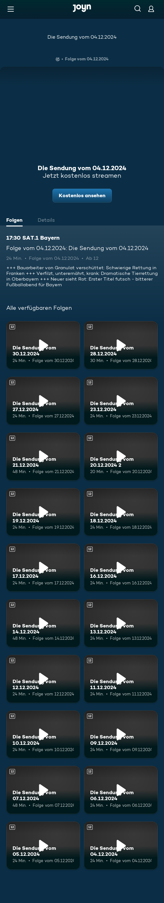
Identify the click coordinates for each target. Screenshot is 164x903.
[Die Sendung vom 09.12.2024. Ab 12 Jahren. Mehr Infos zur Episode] (121, 735)
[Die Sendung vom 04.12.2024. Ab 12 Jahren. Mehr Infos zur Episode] (121, 846)
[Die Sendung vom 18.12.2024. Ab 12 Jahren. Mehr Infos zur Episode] (121, 512)
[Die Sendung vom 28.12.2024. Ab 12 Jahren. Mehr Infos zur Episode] (121, 345)
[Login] (151, 8)
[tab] (16, 220)
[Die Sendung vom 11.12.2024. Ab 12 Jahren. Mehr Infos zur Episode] (121, 679)
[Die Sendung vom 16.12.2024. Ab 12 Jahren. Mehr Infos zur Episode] (121, 567)
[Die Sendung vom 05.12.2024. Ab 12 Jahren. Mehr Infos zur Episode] (43, 846)
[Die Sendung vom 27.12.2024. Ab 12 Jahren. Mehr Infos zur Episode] (43, 401)
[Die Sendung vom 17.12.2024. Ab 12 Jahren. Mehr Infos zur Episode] (43, 567)
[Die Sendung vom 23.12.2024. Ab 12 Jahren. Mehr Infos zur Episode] (121, 401)
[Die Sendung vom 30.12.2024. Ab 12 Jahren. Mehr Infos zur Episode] (43, 345)
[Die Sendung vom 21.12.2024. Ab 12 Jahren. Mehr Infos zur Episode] (43, 456)
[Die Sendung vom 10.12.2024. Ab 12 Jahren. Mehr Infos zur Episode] (43, 735)
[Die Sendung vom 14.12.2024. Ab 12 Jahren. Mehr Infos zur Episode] (43, 623)
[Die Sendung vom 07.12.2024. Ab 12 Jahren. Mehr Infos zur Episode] (43, 790)
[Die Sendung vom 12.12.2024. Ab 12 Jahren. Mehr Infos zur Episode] (43, 679)
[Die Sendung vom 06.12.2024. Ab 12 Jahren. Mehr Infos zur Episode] (121, 790)
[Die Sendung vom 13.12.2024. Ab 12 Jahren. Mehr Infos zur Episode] (121, 623)
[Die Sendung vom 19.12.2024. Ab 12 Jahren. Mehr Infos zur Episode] (43, 512)
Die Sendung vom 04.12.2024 (82, 37)
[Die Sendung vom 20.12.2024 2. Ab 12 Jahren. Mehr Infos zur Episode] (121, 456)
